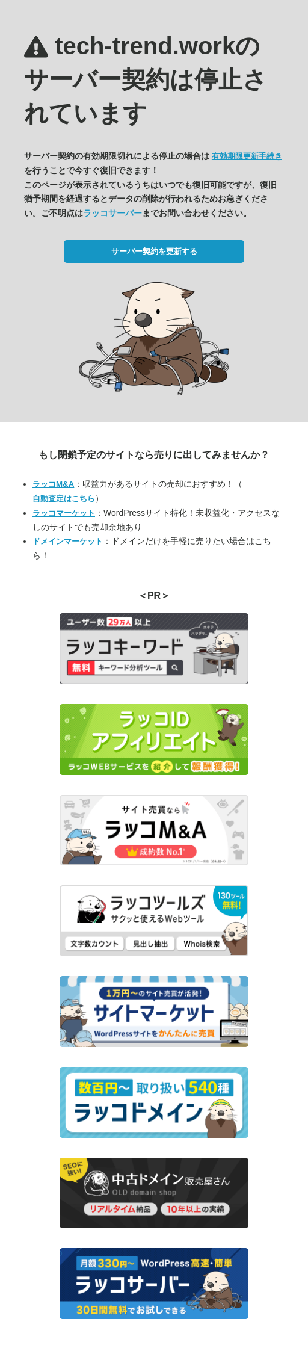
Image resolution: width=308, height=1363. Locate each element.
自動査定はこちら (63, 498)
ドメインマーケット (67, 541)
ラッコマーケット (63, 513)
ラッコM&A (53, 484)
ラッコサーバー (112, 213)
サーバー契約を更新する (154, 251)
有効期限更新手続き (247, 156)
